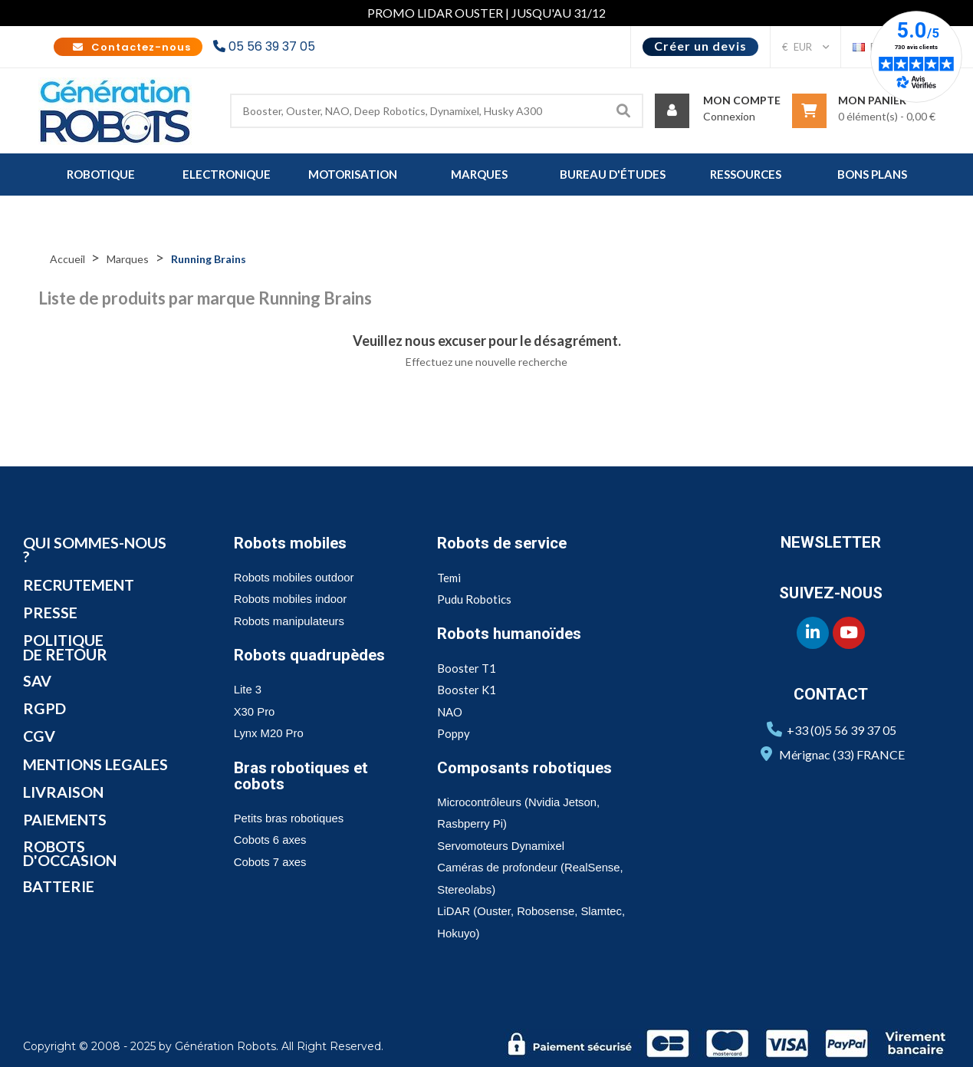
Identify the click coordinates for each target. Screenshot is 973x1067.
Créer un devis (700, 45)
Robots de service (503, 543)
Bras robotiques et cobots (302, 776)
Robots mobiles (292, 543)
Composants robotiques (526, 768)
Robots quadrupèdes (311, 655)
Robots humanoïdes (511, 633)
